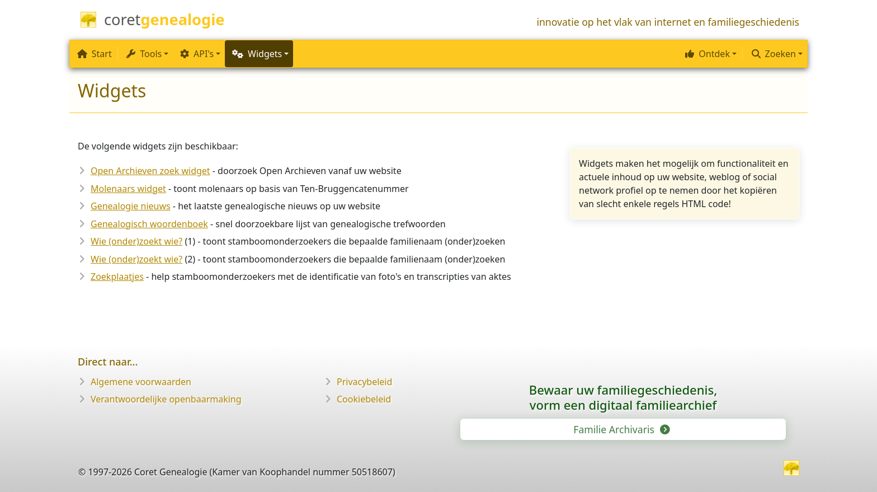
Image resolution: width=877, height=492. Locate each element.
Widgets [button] (257, 54)
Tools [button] (144, 54)
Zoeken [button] (774, 54)
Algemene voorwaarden (141, 382)
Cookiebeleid (364, 399)
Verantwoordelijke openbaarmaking (166, 399)
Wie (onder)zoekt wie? (136, 241)
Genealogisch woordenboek (149, 224)
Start (94, 54)
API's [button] (197, 54)
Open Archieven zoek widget (150, 171)
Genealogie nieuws (131, 206)
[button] (709, 53)
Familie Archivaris (620, 429)
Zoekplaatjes (117, 276)
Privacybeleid (364, 382)
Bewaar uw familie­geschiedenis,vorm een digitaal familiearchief (623, 397)
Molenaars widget (128, 188)
